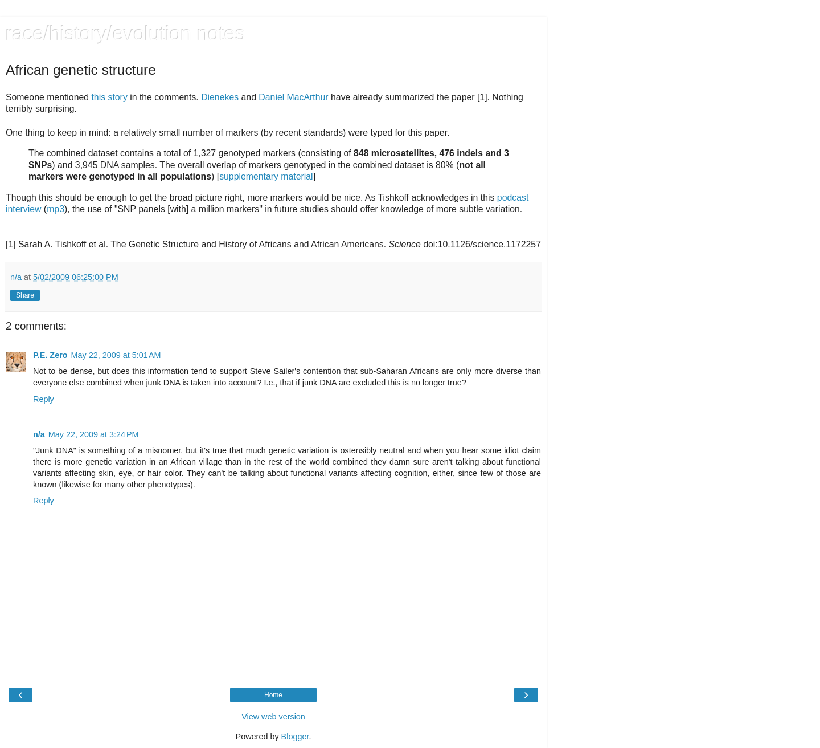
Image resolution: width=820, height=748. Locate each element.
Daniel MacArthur (293, 97)
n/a (39, 434)
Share (25, 295)
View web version (273, 716)
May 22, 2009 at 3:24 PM (93, 434)
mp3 (55, 209)
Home (273, 695)
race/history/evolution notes (125, 33)
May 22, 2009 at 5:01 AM (116, 355)
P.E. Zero (50, 355)
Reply (43, 399)
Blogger (295, 736)
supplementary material (266, 176)
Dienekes (220, 97)
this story (109, 97)
